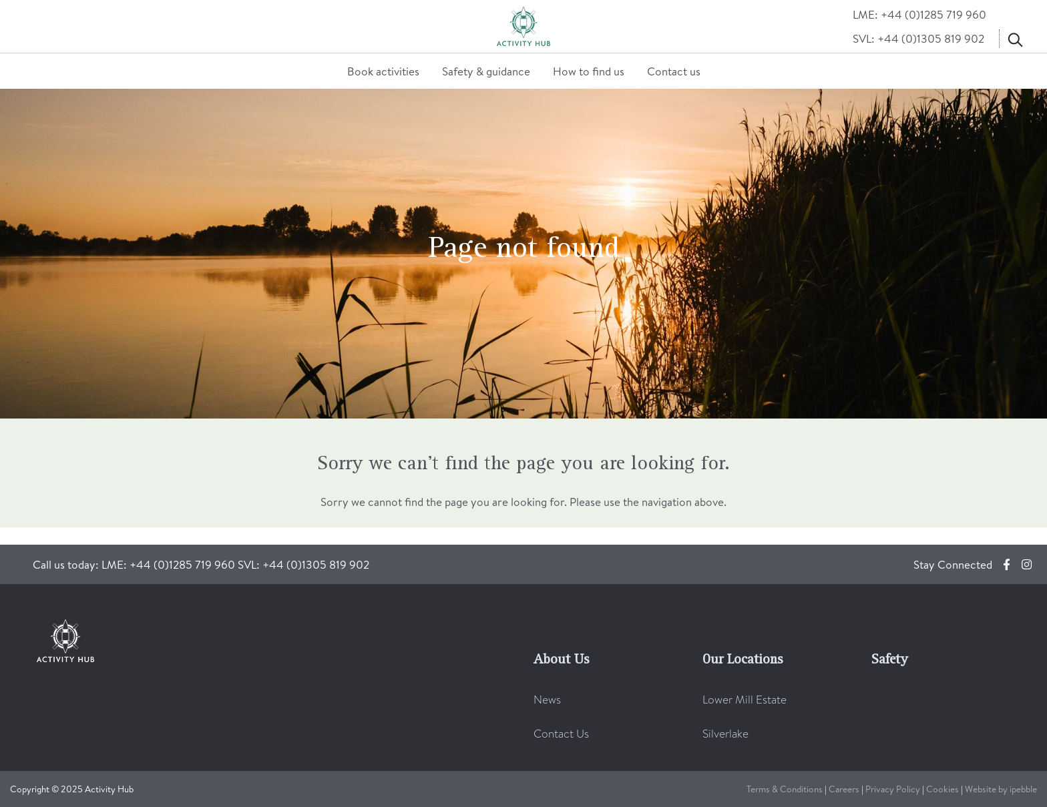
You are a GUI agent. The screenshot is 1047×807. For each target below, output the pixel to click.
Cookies (942, 788)
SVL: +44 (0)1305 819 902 (918, 38)
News (547, 700)
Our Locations (742, 660)
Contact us (673, 71)
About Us (561, 660)
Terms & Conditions (785, 788)
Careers (844, 788)
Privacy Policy (892, 788)
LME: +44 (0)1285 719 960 (919, 14)
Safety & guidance (486, 71)
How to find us (588, 71)
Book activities (383, 71)
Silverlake (725, 734)
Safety (889, 660)
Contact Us (561, 734)
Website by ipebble (1001, 788)
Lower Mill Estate (744, 700)
